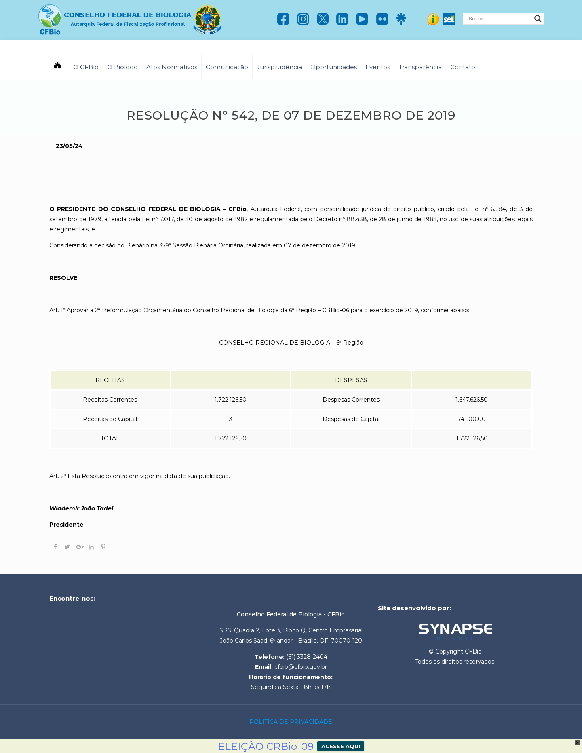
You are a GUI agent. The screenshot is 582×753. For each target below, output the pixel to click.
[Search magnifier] (538, 18)
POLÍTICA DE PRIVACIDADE (290, 722)
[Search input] (499, 18)
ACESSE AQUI (340, 746)
